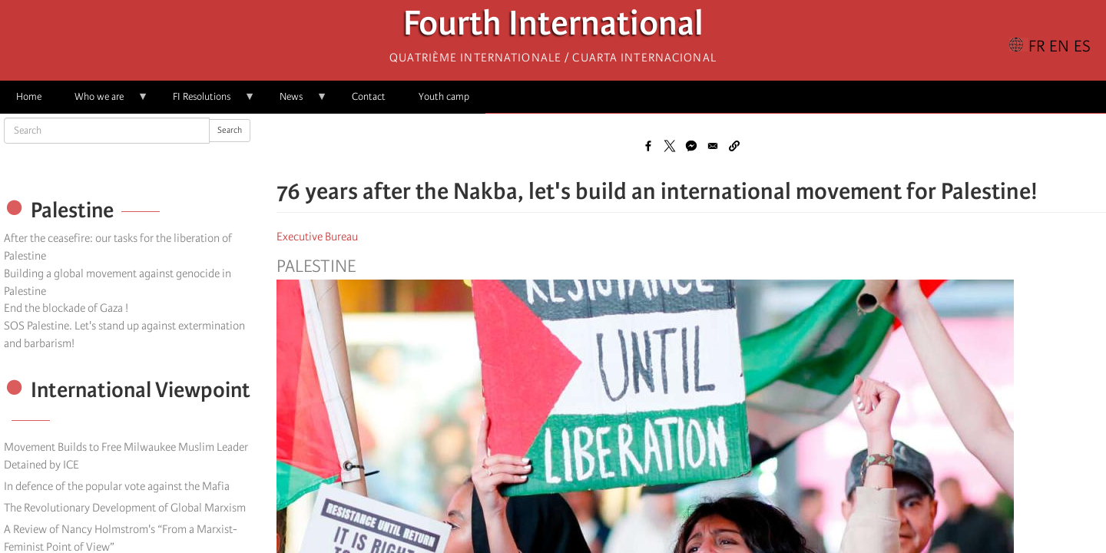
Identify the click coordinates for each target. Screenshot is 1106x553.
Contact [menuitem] (369, 96)
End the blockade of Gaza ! (66, 308)
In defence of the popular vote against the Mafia (117, 486)
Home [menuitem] (28, 96)
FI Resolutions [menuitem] (206, 102)
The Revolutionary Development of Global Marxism (125, 508)
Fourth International (553, 27)
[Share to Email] (712, 146)
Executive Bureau (317, 236)
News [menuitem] (295, 102)
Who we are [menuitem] (103, 102)
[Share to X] (669, 146)
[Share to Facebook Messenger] (691, 146)
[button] (734, 146)
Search (229, 130)
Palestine (316, 266)
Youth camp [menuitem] (444, 96)
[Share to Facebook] (648, 146)
